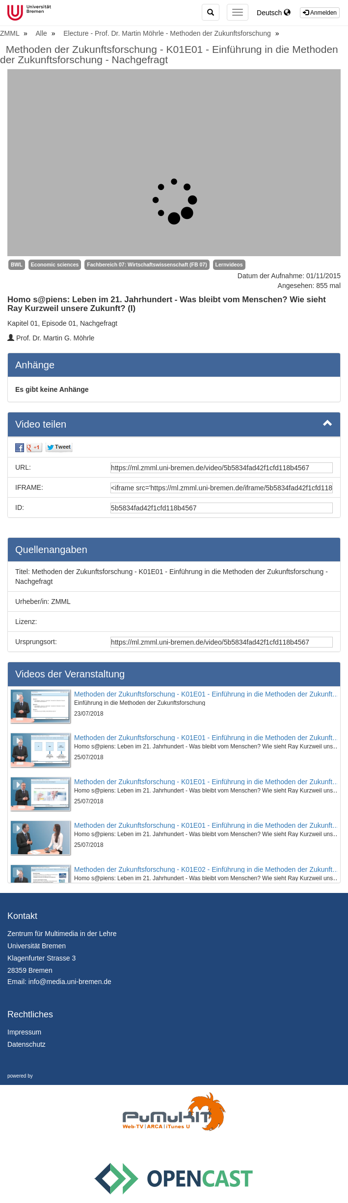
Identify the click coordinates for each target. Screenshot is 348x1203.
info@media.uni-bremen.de (69, 982)
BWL (17, 264)
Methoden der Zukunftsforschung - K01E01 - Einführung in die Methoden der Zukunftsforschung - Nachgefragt (169, 54)
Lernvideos (229, 264)
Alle (42, 33)
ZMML (10, 33)
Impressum (24, 1032)
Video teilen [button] (174, 424)
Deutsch (274, 13)
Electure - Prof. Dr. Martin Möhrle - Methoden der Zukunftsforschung (167, 33)
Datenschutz (26, 1044)
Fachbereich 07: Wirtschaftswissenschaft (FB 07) (147, 264)
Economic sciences (55, 264)
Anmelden (320, 12)
